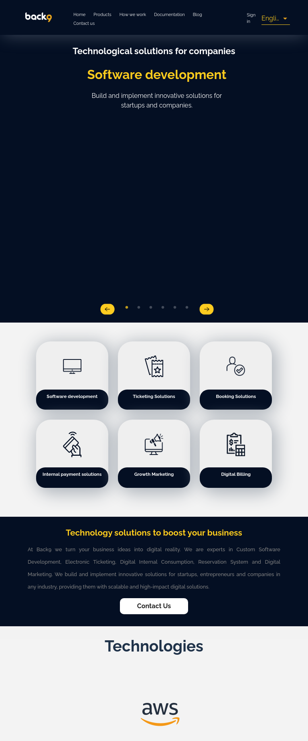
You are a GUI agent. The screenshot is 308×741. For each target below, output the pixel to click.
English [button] (272, 18)
